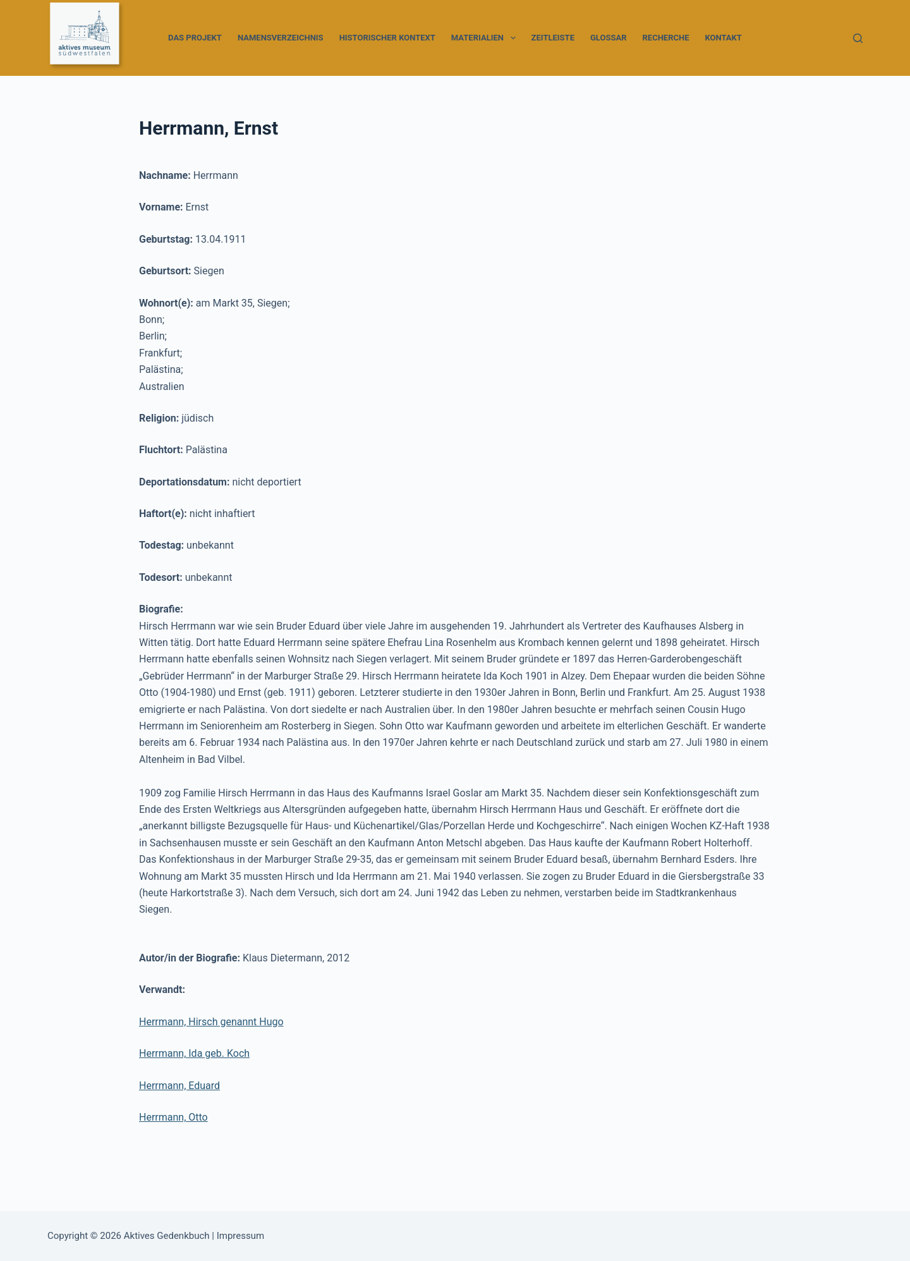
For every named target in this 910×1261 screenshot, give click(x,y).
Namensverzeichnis (281, 37)
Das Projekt (195, 37)
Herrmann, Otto (173, 1117)
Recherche (666, 37)
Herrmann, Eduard (179, 1086)
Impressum (240, 1235)
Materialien (486, 38)
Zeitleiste (552, 37)
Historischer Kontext (387, 37)
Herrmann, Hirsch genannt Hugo (211, 1022)
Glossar (608, 37)
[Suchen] (858, 38)
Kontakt (723, 37)
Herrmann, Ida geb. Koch (194, 1053)
